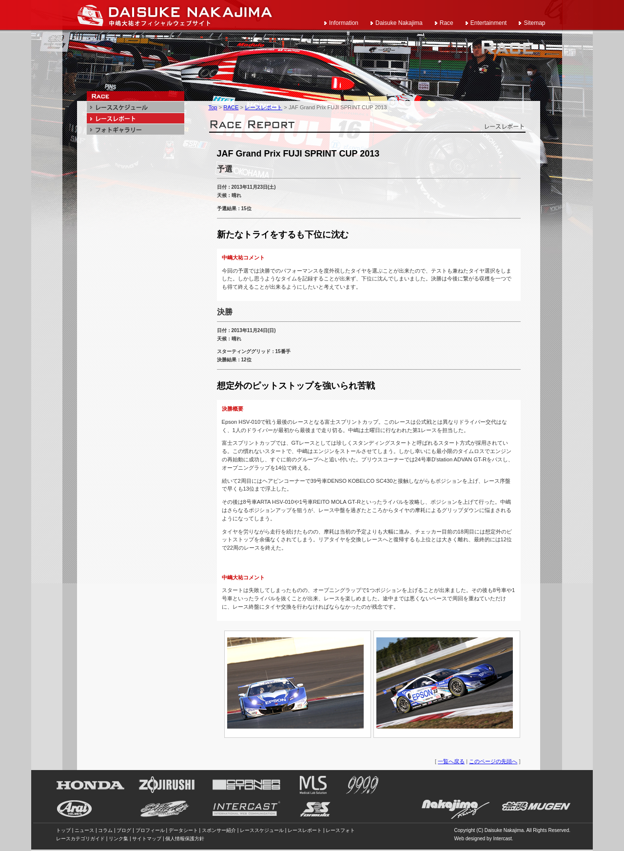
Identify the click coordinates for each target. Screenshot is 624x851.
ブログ (124, 830)
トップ (63, 830)
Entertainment (488, 23)
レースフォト (340, 830)
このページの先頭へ (493, 761)
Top (213, 107)
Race (446, 23)
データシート (183, 830)
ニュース (84, 830)
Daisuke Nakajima (399, 23)
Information (343, 23)
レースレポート (263, 107)
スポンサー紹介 (219, 830)
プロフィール (150, 830)
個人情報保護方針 (184, 838)
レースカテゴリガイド (80, 838)
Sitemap (534, 23)
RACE (230, 107)
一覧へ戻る (451, 761)
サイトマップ (146, 838)
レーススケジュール (262, 830)
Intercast (502, 838)
